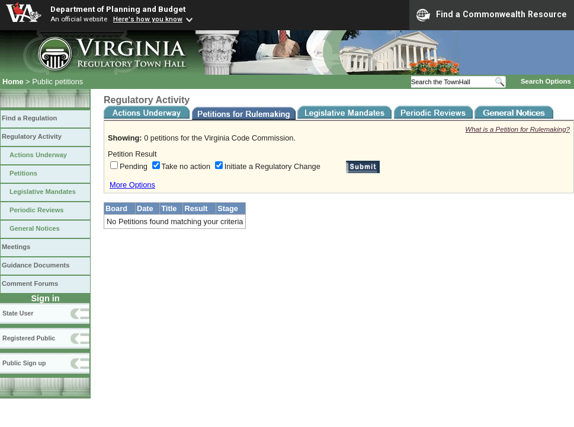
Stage (227, 208)
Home (13, 81)
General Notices (34, 228)
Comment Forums (30, 283)
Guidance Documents (35, 265)
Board (116, 208)
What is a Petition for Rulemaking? (517, 129)
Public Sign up (24, 363)
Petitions (23, 173)
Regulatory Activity (32, 136)
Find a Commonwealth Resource (491, 15)
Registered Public (28, 338)
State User (17, 313)
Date (145, 208)
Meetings (16, 246)
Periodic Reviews (36, 210)
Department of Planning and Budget (117, 9)
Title (169, 208)
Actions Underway (38, 154)
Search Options (546, 81)
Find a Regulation (29, 118)
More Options (132, 184)
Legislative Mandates (42, 191)
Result (195, 208)
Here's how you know (147, 19)
